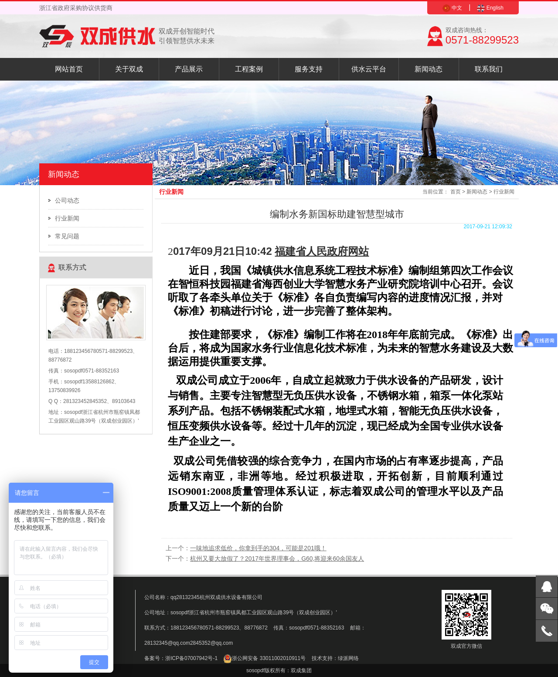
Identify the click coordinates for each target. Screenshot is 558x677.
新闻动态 (428, 69)
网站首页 (69, 69)
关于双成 (129, 69)
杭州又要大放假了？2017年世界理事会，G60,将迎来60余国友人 (277, 558)
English (490, 8)
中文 (452, 8)
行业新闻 (67, 218)
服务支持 (309, 69)
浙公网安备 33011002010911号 (264, 658)
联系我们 (489, 69)
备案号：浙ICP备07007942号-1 (181, 658)
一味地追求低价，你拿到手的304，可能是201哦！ (258, 548)
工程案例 (249, 69)
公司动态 (67, 200)
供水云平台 (368, 69)
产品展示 (189, 69)
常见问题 (67, 236)
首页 (455, 192)
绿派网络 (348, 658)
